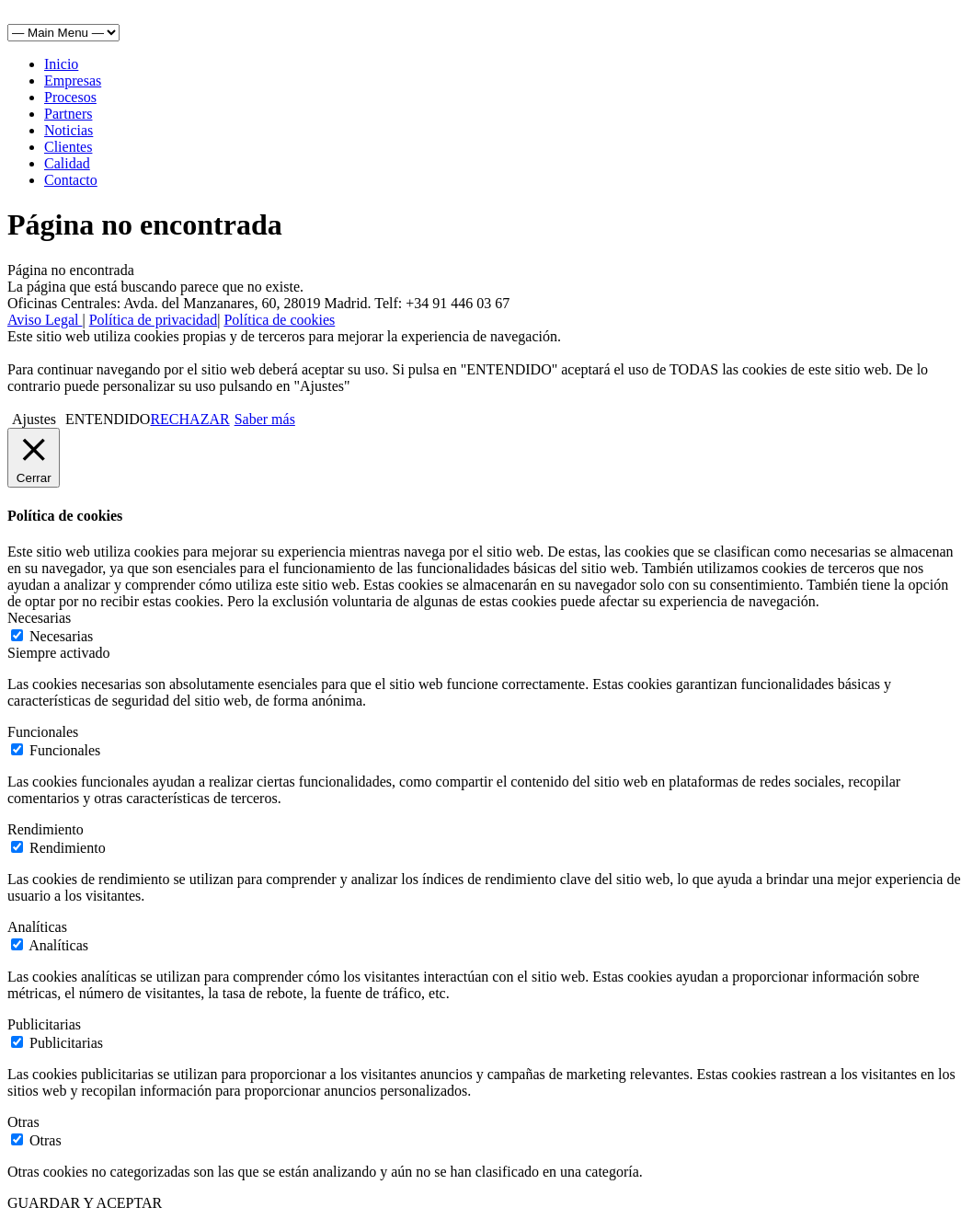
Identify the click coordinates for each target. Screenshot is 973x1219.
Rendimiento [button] (45, 829)
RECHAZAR (189, 419)
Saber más (265, 419)
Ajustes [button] (34, 419)
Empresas (72, 80)
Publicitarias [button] (44, 1024)
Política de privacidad (153, 320)
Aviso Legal (44, 320)
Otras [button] (23, 1122)
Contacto (70, 180)
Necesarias (61, 636)
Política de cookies (279, 320)
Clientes (68, 147)
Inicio (61, 64)
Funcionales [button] (42, 732)
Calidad (67, 163)
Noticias (68, 130)
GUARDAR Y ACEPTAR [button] (84, 1203)
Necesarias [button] (39, 618)
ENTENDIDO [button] (107, 419)
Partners (68, 113)
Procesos (70, 97)
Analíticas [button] (37, 927)
